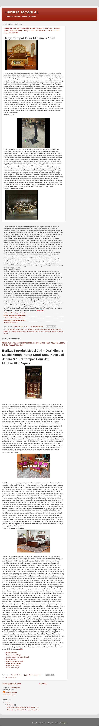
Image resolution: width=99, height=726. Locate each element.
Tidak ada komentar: (37, 326)
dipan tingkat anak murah (15, 661)
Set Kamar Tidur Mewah (48, 331)
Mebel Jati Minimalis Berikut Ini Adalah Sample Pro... (23, 707)
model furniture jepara (13, 663)
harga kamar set (11, 659)
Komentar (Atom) (15, 687)
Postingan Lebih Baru (11, 684)
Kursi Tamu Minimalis (40, 329)
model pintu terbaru (12, 665)
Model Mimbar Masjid (13, 655)
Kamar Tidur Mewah (14, 329)
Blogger (64, 723)
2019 (7, 702)
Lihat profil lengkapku (9, 695)
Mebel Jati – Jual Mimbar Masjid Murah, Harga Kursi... (23, 710)
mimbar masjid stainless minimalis (17, 657)
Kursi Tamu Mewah (27, 329)
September (10, 705)
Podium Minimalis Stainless (31, 331)
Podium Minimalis (17, 331)
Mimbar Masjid (52, 329)
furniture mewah (11, 653)
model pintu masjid (12, 668)
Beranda (43, 684)
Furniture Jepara (11, 678)
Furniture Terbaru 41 (21, 12)
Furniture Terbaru (11, 692)
